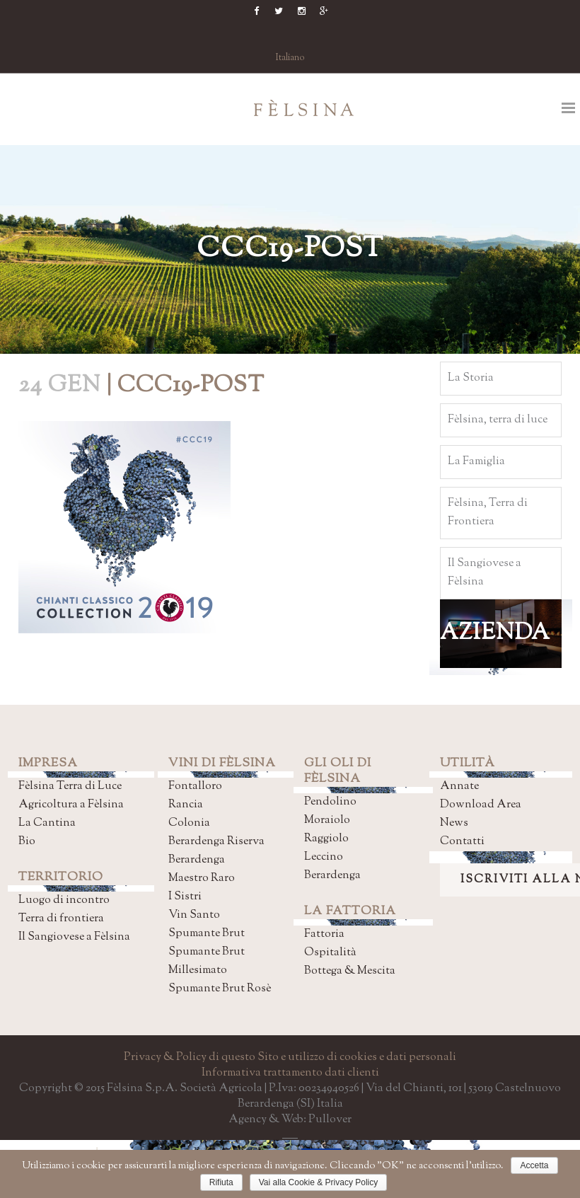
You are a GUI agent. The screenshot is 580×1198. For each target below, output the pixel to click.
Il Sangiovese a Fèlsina (74, 937)
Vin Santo (194, 915)
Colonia (189, 823)
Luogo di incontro (64, 900)
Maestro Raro (201, 878)
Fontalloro (195, 786)
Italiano (290, 58)
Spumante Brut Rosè (219, 989)
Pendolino (330, 802)
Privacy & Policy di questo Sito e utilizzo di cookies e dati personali (290, 1057)
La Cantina (47, 823)
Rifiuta (221, 1182)
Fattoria (324, 934)
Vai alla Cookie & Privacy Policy (318, 1182)
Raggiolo (326, 839)
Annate (459, 786)
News (454, 823)
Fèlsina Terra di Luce (70, 786)
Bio (26, 842)
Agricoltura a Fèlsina (71, 805)
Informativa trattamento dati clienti (290, 1073)
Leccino (323, 857)
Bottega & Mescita (349, 971)
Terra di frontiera (61, 919)
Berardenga (196, 860)
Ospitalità (330, 953)
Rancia (185, 805)
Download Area (480, 805)
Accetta (534, 1165)
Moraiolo (327, 820)
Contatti (462, 842)
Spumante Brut (206, 934)
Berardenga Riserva (216, 842)
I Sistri (185, 897)
